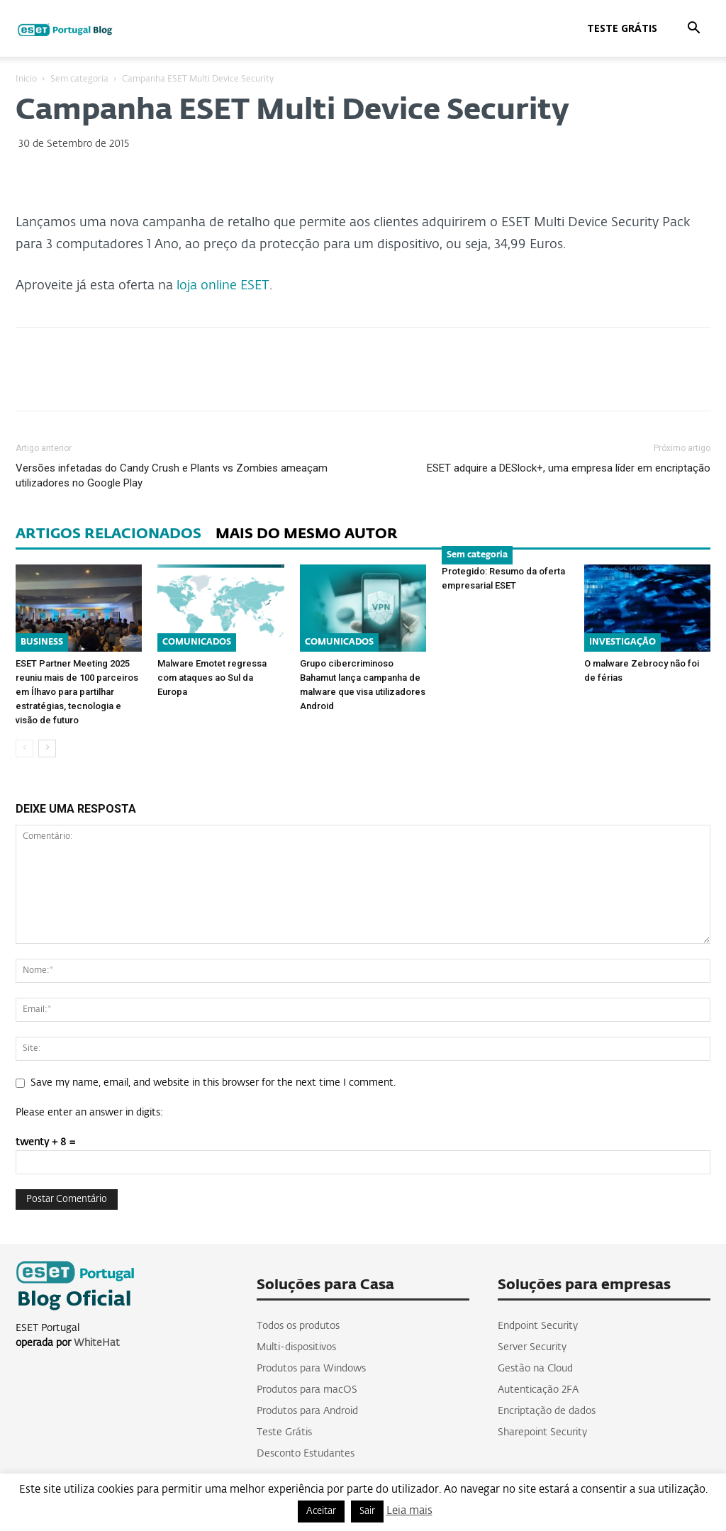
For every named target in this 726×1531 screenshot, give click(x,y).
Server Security (532, 1347)
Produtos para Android (307, 1411)
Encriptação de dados (547, 1411)
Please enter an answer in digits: (89, 1113)
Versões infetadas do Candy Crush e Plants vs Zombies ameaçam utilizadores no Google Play (172, 475)
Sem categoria (79, 79)
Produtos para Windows (311, 1369)
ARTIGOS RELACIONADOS (108, 534)
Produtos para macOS (307, 1390)
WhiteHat (97, 1343)
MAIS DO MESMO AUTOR (307, 534)
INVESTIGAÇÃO (622, 642)
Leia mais (409, 1510)
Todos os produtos (298, 1326)
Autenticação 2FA (538, 1390)
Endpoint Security (538, 1326)
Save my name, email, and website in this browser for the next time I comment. (213, 1083)
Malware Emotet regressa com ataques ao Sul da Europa (212, 677)
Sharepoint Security (542, 1432)
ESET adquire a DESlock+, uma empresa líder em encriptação (568, 468)
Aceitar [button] (321, 1511)
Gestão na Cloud (535, 1369)
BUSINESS (42, 642)
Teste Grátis (622, 28)
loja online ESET (223, 285)
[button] (693, 29)
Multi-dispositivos (296, 1347)
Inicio (26, 79)
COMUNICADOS (196, 642)
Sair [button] (367, 1511)
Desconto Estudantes (305, 1454)
